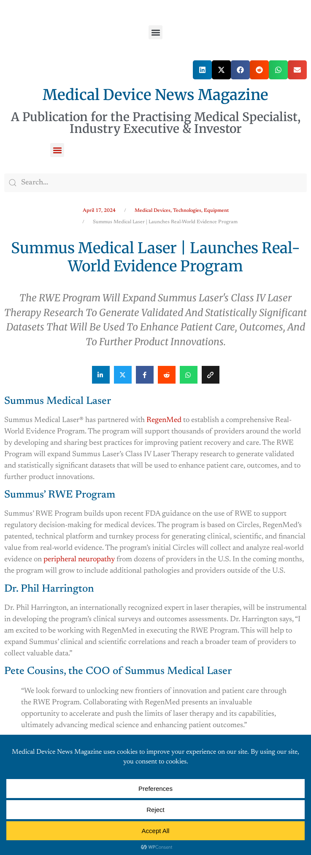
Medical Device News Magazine (155, 95)
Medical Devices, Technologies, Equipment (182, 210)
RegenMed (163, 420)
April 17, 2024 (99, 210)
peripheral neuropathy (79, 559)
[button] (155, 32)
